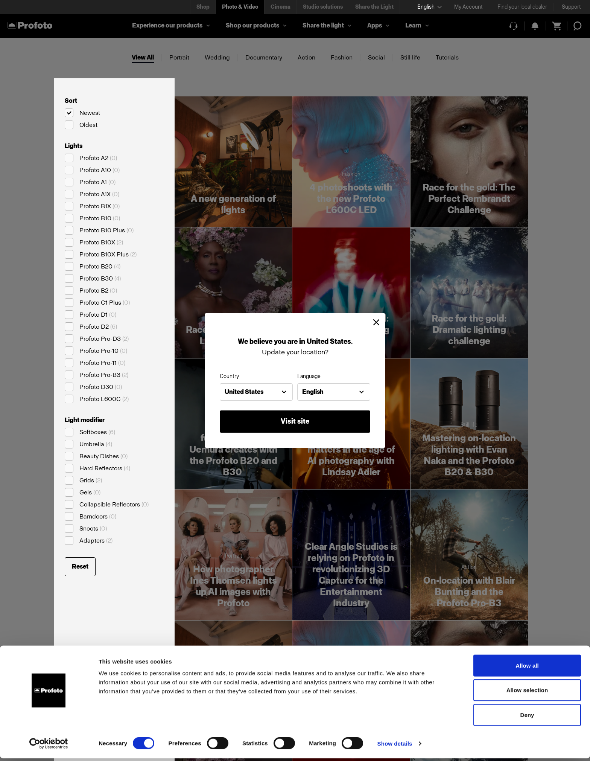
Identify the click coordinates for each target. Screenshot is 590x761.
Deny (527, 717)
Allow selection (527, 693)
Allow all (527, 668)
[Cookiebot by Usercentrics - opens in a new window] (49, 746)
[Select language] (429, 7)
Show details (394, 746)
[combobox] (256, 392)
